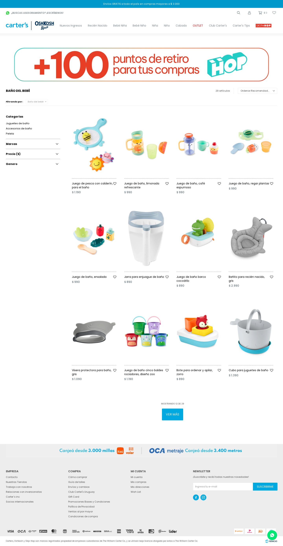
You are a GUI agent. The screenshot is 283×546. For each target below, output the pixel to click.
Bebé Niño (139, 26)
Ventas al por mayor (80, 511)
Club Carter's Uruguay (81, 492)
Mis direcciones (140, 487)
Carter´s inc (13, 496)
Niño (167, 26)
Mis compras (138, 482)
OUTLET (198, 26)
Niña (155, 26)
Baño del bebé (35, 101)
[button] (238, 13)
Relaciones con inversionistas (24, 492)
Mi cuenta (136, 477)
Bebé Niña (120, 26)
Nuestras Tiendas (16, 482)
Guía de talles (76, 482)
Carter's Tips (241, 26)
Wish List (136, 492)
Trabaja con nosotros (19, 487)
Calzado (181, 26)
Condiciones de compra (83, 516)
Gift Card (73, 496)
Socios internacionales (20, 501)
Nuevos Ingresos (71, 26)
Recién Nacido (97, 26)
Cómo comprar (77, 477)
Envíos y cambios (79, 487)
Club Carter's (218, 26)
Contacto (11, 477)
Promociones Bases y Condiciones (89, 501)
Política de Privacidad (81, 506)
